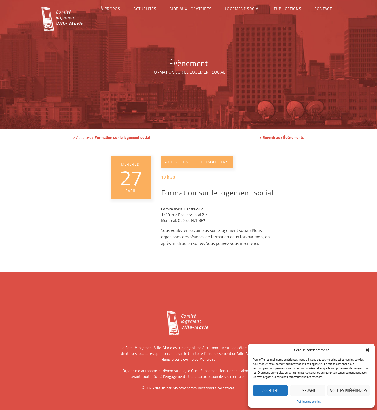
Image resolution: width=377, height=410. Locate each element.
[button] (367, 350)
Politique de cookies (309, 401)
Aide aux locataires (190, 8)
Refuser (308, 390)
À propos (110, 8)
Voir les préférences (348, 390)
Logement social (242, 8)
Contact (323, 8)
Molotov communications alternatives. (204, 388)
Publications (287, 8)
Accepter (270, 390)
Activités (83, 137)
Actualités (144, 8)
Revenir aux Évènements (283, 137)
